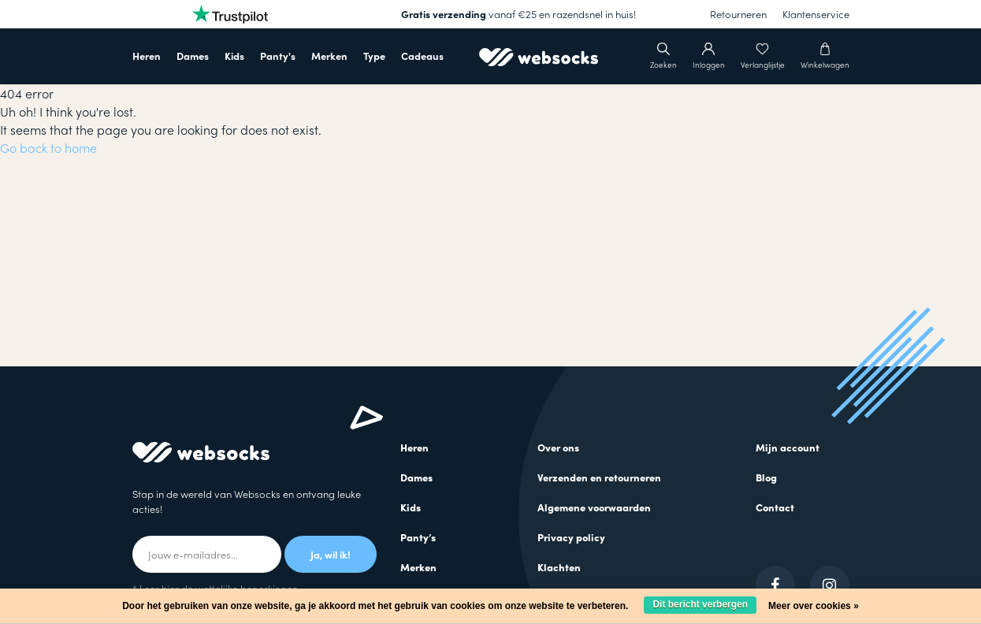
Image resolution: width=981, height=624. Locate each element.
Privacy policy (571, 536)
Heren (146, 55)
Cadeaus (422, 55)
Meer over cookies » (813, 605)
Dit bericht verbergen (700, 604)
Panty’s (418, 536)
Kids (234, 55)
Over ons (558, 447)
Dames (193, 55)
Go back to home (48, 148)
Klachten (559, 566)
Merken (329, 55)
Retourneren (738, 13)
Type (374, 55)
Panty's (277, 55)
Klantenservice (815, 13)
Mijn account (787, 447)
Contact (775, 507)
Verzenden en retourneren (599, 477)
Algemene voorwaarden (594, 507)
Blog (766, 477)
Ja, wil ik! (330, 554)
